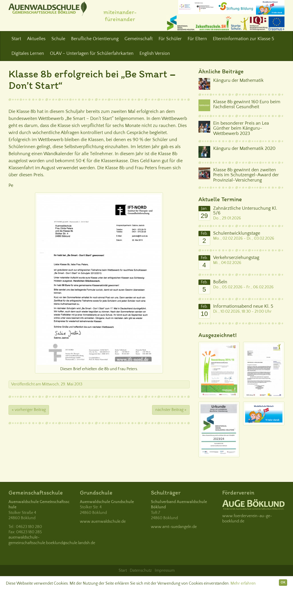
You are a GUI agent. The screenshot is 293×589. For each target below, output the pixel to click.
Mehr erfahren (243, 583)
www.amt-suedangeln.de (174, 526)
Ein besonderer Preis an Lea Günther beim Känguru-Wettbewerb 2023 (241, 128)
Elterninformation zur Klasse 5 (243, 38)
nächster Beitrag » (170, 409)
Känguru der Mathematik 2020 (244, 148)
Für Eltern (197, 38)
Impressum (165, 570)
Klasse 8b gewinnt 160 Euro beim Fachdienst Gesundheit (246, 104)
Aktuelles (36, 38)
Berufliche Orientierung (95, 38)
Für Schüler (170, 38)
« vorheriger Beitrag (29, 409)
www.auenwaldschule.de (103, 521)
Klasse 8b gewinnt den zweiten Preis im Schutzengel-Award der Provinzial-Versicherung (246, 175)
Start (16, 38)
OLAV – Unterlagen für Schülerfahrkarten (92, 53)
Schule (58, 38)
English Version (154, 53)
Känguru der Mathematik (238, 80)
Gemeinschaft (138, 38)
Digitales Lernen (27, 53)
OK (283, 582)
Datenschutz (141, 570)
